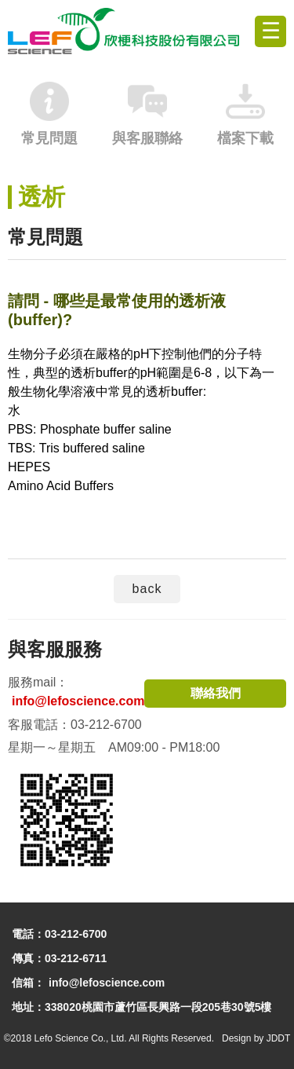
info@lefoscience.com (78, 701)
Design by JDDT (256, 1038)
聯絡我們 (216, 693)
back (147, 588)
